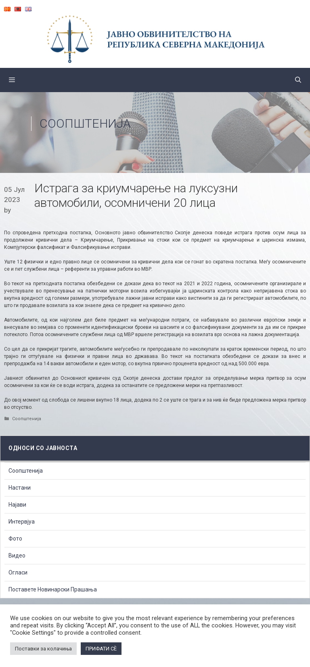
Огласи (17, 572)
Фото (15, 538)
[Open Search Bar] (298, 80)
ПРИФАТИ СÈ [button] (101, 649)
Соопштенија (85, 123)
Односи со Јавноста (42, 448)
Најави (17, 504)
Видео (16, 555)
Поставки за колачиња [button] (43, 649)
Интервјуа (21, 521)
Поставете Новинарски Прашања (52, 589)
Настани (19, 487)
